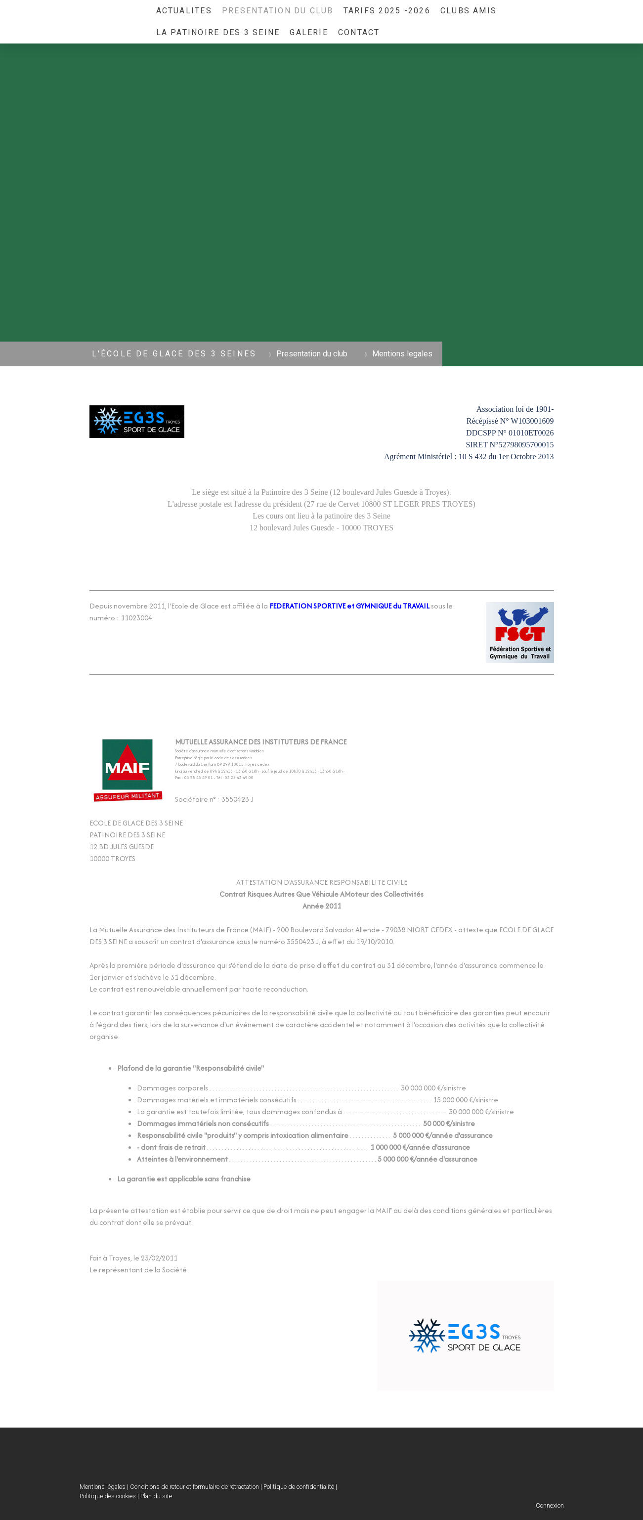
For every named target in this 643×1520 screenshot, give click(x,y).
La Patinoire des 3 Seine (218, 32)
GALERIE (309, 32)
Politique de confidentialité (298, 1486)
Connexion (550, 1505)
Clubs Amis (468, 10)
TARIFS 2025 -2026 (386, 10)
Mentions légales (103, 1486)
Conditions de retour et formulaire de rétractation (194, 1486)
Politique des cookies (108, 1496)
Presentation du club (278, 10)
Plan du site (156, 1496)
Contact (359, 32)
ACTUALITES (184, 10)
